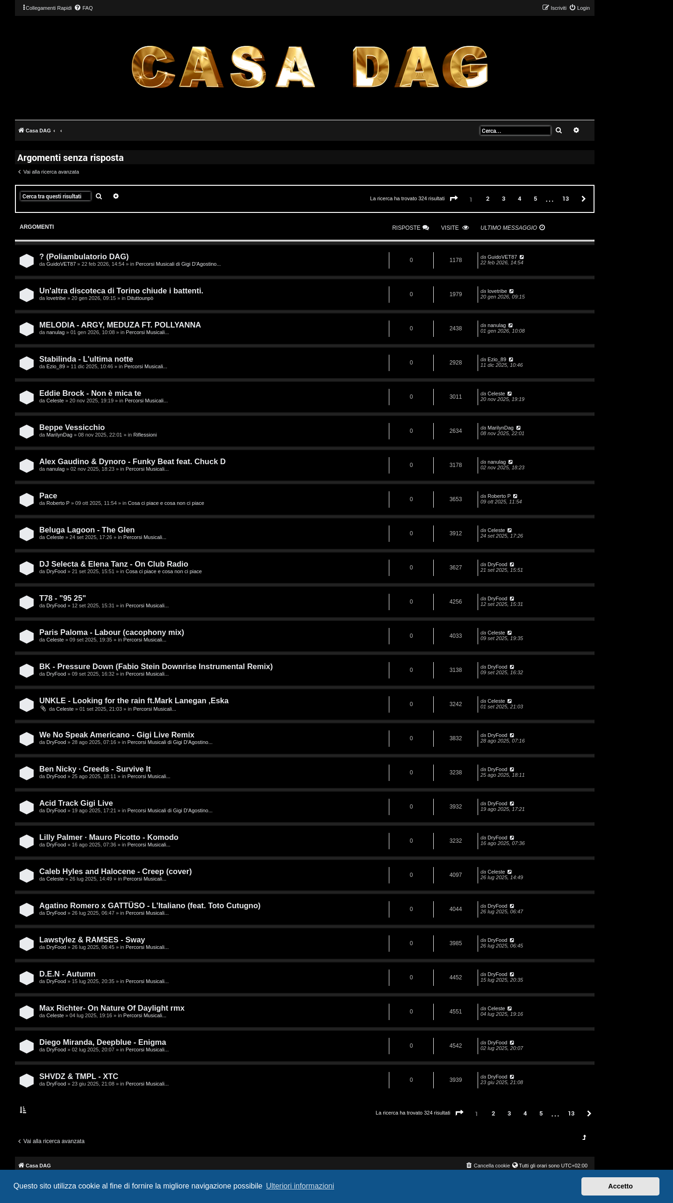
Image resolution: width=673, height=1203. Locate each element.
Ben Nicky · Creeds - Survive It (94, 769)
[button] (454, 199)
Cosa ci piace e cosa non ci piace (166, 503)
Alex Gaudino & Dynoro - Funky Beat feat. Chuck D (132, 461)
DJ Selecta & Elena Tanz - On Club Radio (113, 564)
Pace (48, 495)
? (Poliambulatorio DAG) (84, 256)
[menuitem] (83, 8)
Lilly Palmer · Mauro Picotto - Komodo (109, 837)
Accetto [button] (620, 1186)
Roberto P (58, 503)
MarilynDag (59, 434)
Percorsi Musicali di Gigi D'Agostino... (178, 264)
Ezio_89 (55, 366)
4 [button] (519, 198)
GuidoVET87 (61, 264)
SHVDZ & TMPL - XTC (78, 1076)
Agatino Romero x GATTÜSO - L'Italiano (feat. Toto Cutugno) (150, 905)
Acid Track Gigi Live (76, 803)
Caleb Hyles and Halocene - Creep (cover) (115, 871)
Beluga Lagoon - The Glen (87, 529)
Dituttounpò (140, 298)
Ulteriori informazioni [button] (300, 1186)
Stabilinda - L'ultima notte (86, 359)
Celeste (55, 400)
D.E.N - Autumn (67, 974)
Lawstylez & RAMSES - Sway (92, 939)
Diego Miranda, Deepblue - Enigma (102, 1042)
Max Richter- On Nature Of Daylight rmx (112, 1008)
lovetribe (56, 298)
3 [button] (503, 198)
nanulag (55, 332)
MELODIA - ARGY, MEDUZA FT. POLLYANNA (120, 325)
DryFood (56, 571)
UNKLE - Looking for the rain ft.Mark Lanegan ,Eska (134, 700)
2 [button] (487, 198)
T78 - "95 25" (62, 598)
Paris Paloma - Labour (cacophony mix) (111, 632)
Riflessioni (145, 434)
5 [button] (535, 198)
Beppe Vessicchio (72, 427)
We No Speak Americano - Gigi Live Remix (116, 734)
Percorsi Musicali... (147, 332)
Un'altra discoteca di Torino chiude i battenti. (121, 290)
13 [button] (565, 198)
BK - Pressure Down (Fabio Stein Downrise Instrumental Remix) (156, 666)
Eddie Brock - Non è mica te (90, 393)
